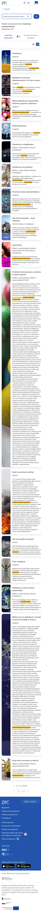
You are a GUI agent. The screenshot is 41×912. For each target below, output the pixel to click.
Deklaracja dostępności (11, 811)
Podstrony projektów (10, 829)
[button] (24, 2)
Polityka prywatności (10, 814)
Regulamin (6, 807)
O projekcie (6, 818)
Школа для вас (8, 822)
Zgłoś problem (30, 801)
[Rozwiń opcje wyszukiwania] (36, 16)
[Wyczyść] (28, 16)
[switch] (20, 36)
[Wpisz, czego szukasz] (17, 16)
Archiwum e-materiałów (11, 826)
